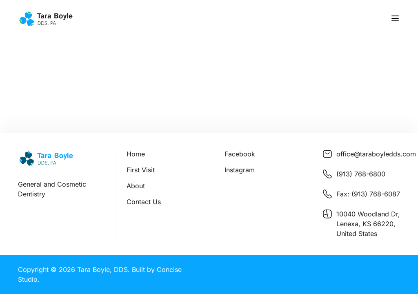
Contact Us (144, 202)
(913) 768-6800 (360, 174)
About (136, 186)
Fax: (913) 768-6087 (368, 194)
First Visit (141, 170)
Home (136, 154)
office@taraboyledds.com (376, 154)
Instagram (240, 170)
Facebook (240, 154)
